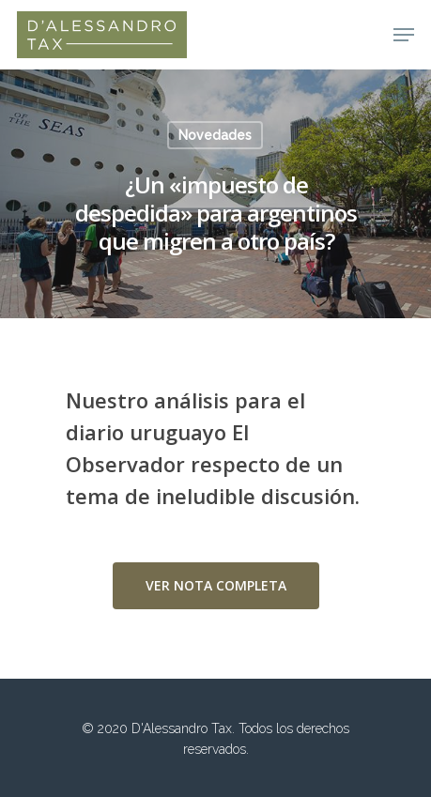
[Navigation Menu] (403, 34)
